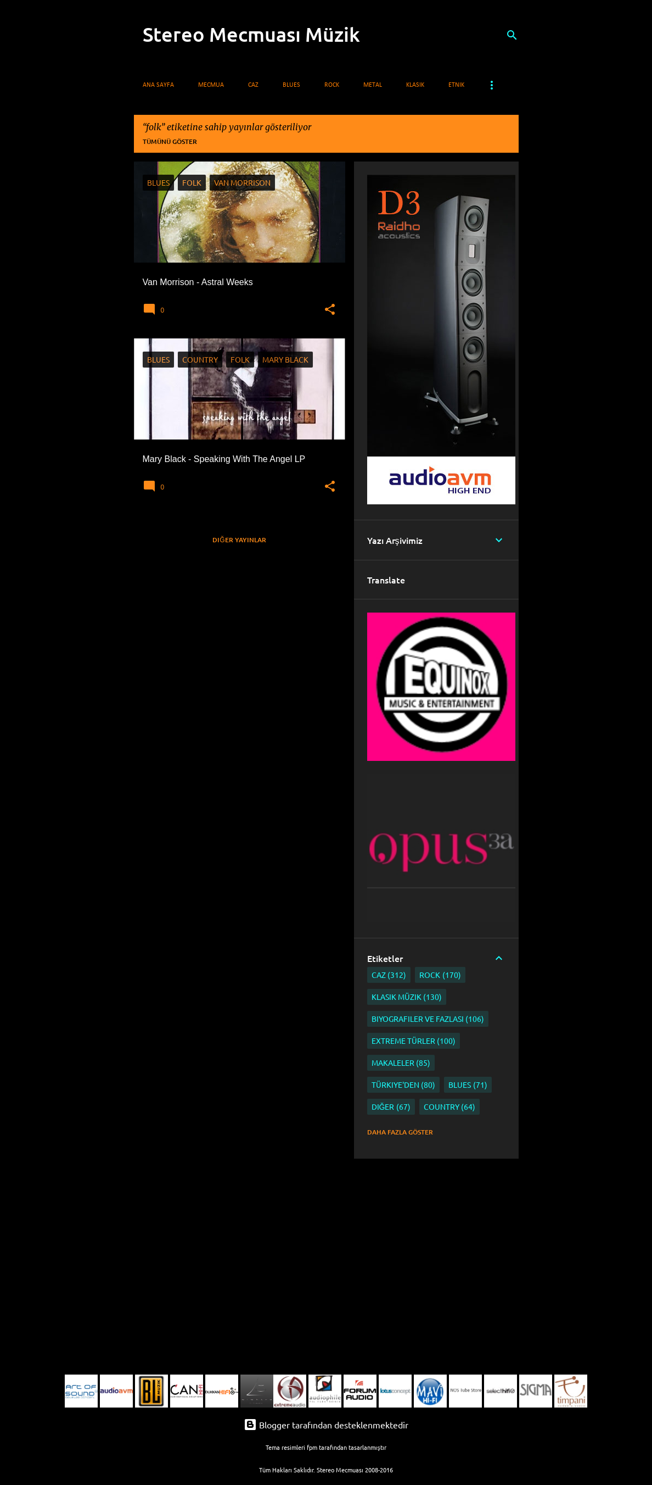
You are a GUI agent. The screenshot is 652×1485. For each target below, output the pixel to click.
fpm (312, 1447)
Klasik (415, 85)
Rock (331, 85)
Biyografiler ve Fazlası (428, 1019)
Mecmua (211, 85)
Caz (253, 85)
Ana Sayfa (158, 85)
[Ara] (512, 35)
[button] (329, 310)
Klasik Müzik (407, 997)
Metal (372, 85)
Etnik (456, 85)
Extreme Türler (414, 1041)
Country (450, 1107)
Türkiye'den (404, 1085)
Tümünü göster (170, 141)
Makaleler (401, 1063)
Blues (291, 85)
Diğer (391, 1107)
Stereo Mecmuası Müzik (251, 34)
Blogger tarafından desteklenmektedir (326, 1424)
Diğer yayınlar (239, 539)
